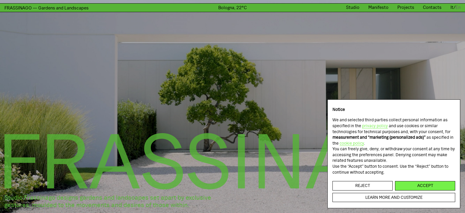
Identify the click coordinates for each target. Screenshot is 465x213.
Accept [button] (425, 185)
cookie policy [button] (352, 143)
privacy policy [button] (375, 125)
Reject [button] (362, 185)
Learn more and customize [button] (394, 197)
